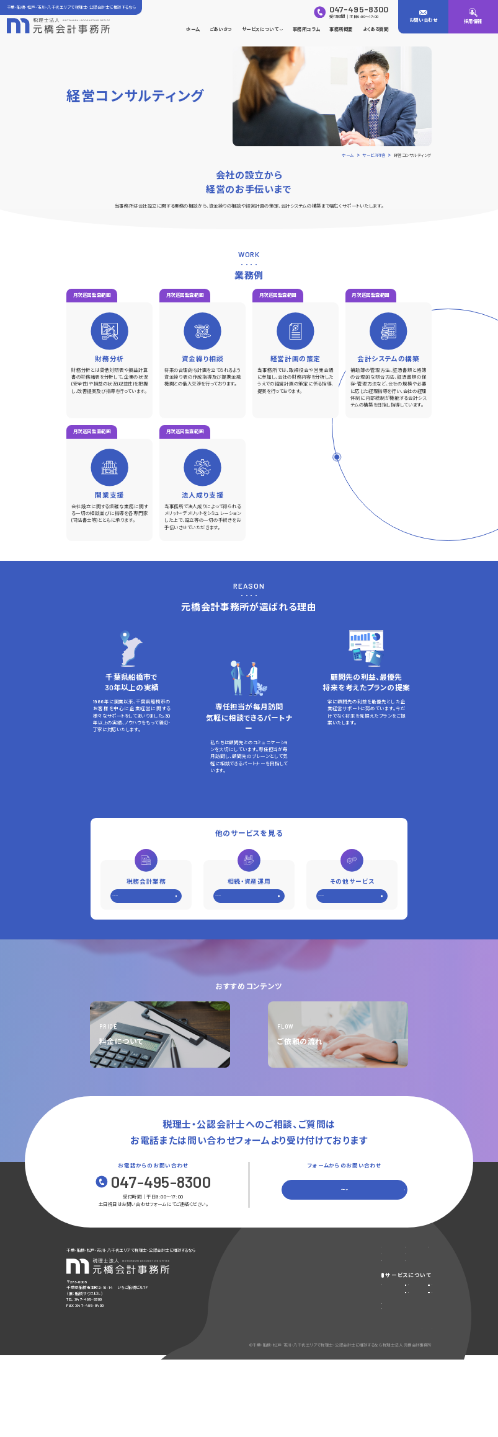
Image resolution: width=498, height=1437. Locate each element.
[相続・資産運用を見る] (249, 898)
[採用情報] (473, 16)
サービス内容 (262, 1307)
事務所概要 (341, 29)
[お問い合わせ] (423, 16)
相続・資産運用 (334, 1321)
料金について (262, 1337)
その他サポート (403, 1321)
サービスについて (262, 29)
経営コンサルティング (409, 1307)
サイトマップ (420, 1376)
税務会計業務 (333, 1307)
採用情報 (325, 1277)
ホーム (193, 29)
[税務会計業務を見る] (146, 898)
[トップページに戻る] (58, 25)
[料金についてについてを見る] (160, 1034)
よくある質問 (375, 29)
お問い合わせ (398, 1250)
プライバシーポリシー (380, 1376)
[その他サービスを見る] (352, 898)
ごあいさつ (221, 29)
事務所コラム (306, 29)
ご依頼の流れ (262, 1350)
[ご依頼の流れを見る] (338, 1034)
